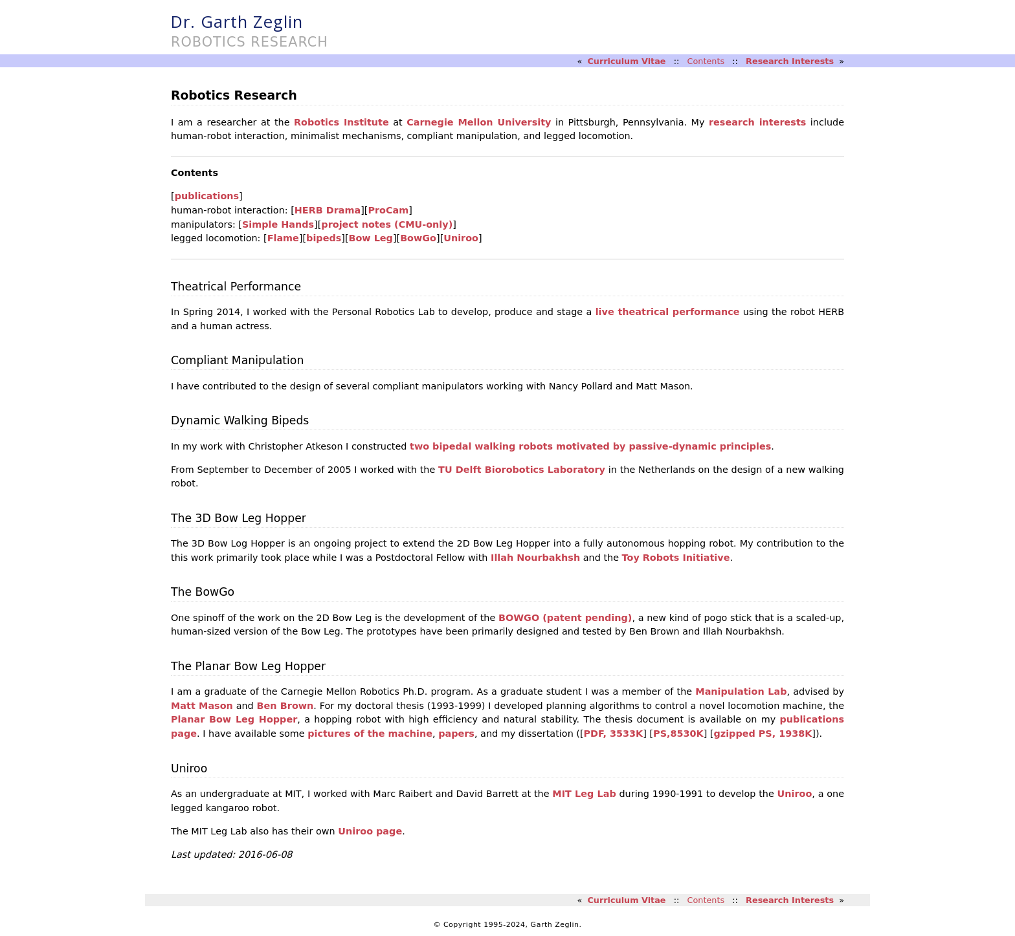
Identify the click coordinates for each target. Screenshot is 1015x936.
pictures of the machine (369, 733)
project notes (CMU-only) (386, 224)
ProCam (388, 210)
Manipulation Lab (740, 691)
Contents (706, 61)
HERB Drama (328, 210)
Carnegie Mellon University (479, 122)
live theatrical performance (668, 312)
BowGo (418, 238)
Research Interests (790, 61)
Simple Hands (278, 224)
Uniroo (460, 238)
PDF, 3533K (613, 733)
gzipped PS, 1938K (762, 733)
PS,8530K (678, 733)
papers (456, 733)
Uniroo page (370, 831)
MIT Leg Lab (584, 794)
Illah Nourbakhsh (535, 557)
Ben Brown (285, 706)
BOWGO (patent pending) (565, 618)
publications (207, 196)
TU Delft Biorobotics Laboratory (521, 469)
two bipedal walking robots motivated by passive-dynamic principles (590, 446)
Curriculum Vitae (626, 61)
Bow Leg (371, 238)
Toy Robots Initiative (676, 557)
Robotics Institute (341, 122)
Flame (283, 238)
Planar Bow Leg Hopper (234, 719)
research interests (757, 122)
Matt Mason (202, 706)
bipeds (323, 238)
